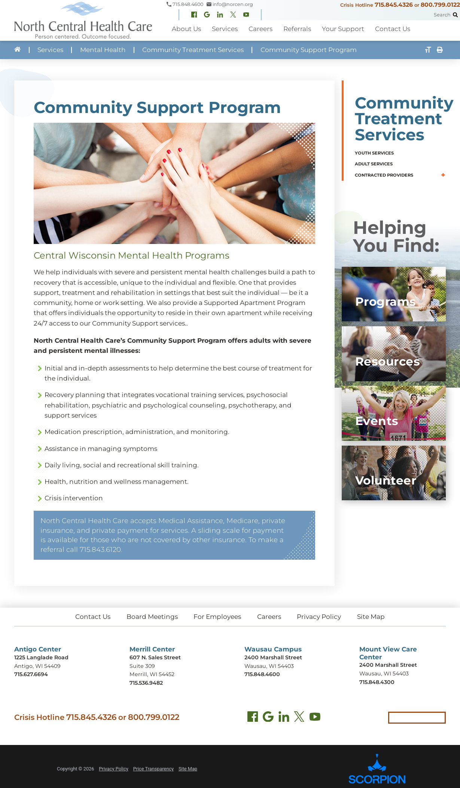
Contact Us (92, 616)
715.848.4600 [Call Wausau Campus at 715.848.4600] (262, 674)
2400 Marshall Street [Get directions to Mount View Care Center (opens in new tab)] (388, 665)
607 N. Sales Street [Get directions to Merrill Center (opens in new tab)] (155, 657)
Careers (269, 616)
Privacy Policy (319, 616)
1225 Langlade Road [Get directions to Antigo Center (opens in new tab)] (41, 657)
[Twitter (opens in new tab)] (299, 717)
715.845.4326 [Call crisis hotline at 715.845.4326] (91, 717)
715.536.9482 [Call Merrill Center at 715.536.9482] (146, 682)
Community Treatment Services (193, 50)
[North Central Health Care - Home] (83, 20)
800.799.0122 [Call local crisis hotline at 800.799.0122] (153, 717)
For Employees (217, 616)
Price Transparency (153, 769)
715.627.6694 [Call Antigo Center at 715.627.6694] (31, 674)
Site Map (371, 616)
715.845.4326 (394, 4)
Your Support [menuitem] (342, 29)
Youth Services (374, 153)
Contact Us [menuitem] (391, 29)
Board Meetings (152, 616)
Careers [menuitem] (260, 29)
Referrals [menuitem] (296, 29)
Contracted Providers (384, 175)
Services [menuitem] (224, 29)
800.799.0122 (440, 4)
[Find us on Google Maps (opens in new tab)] (268, 717)
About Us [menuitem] (186, 29)
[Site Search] (455, 15)
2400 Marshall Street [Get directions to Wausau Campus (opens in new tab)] (273, 657)
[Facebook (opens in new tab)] (252, 717)
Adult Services (374, 164)
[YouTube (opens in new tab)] (315, 717)
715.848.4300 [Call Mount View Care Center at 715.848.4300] (376, 682)
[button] (443, 175)
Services (50, 50)
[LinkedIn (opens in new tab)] (283, 717)
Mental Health (103, 50)
